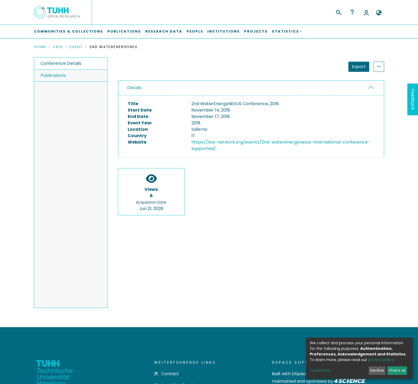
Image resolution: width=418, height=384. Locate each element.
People (195, 31)
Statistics (357, 67)
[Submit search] (338, 12)
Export (333, 67)
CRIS (58, 47)
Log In (366, 12)
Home (40, 47)
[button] (378, 13)
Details (134, 88)
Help (352, 12)
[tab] (251, 88)
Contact (166, 374)
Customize (320, 370)
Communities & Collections (68, 31)
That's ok (397, 370)
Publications (124, 31)
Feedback (413, 99)
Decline (377, 370)
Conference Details (61, 63)
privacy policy (381, 359)
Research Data (163, 31)
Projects (256, 31)
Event (76, 47)
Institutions (223, 31)
